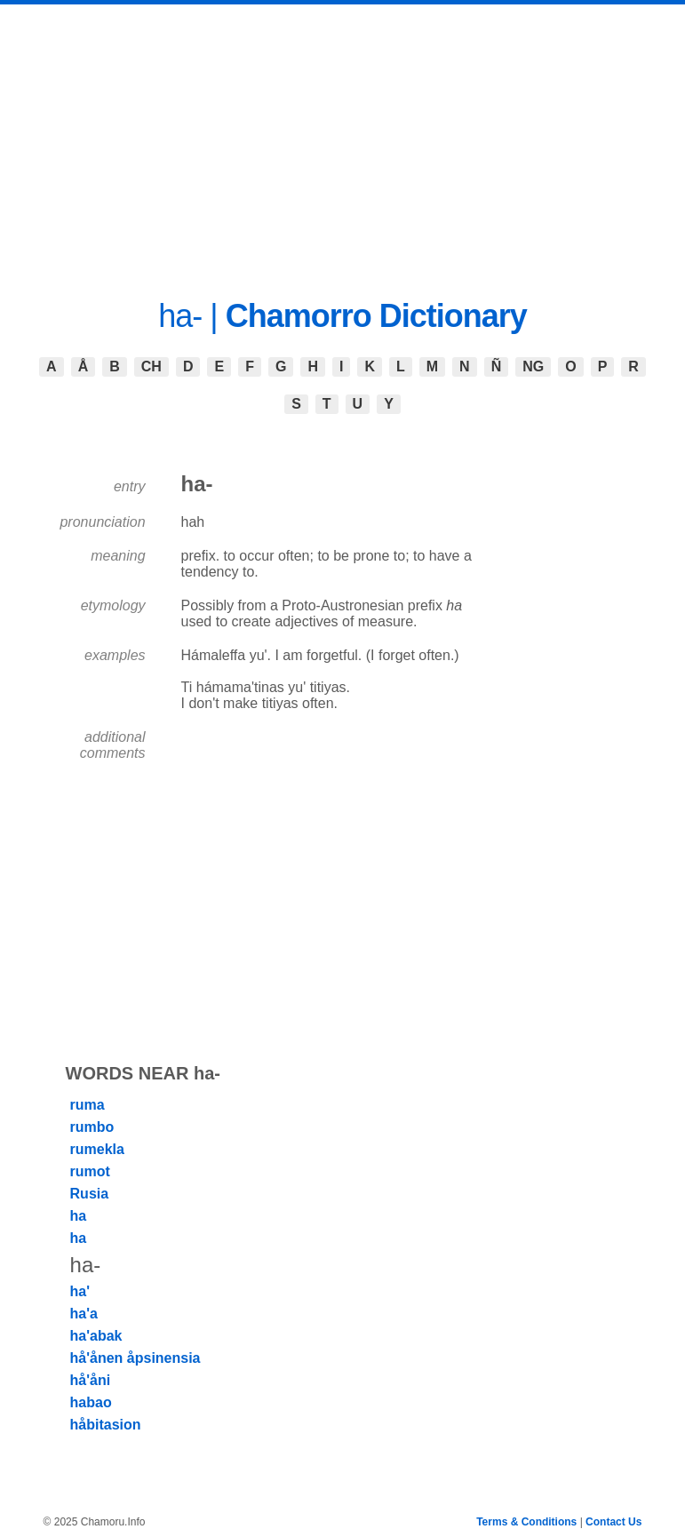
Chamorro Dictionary (376, 316)
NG (533, 366)
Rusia (89, 1193)
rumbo (92, 1127)
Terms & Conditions (526, 1522)
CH (151, 366)
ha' (80, 1291)
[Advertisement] (342, 137)
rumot (90, 1171)
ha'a (84, 1313)
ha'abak (96, 1335)
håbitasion (105, 1424)
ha (78, 1215)
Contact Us (613, 1522)
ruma (87, 1104)
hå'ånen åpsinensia (135, 1358)
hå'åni (90, 1380)
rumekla (97, 1149)
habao (91, 1402)
